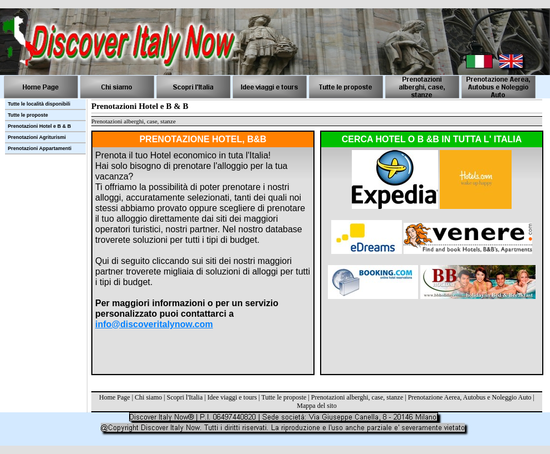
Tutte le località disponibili (39, 104)
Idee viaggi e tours (232, 397)
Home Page (114, 397)
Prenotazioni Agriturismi (37, 137)
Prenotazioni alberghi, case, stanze (357, 397)
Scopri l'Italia (184, 397)
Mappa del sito (316, 406)
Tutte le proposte (284, 397)
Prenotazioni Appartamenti (39, 148)
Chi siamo (148, 397)
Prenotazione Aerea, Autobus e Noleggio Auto (470, 397)
